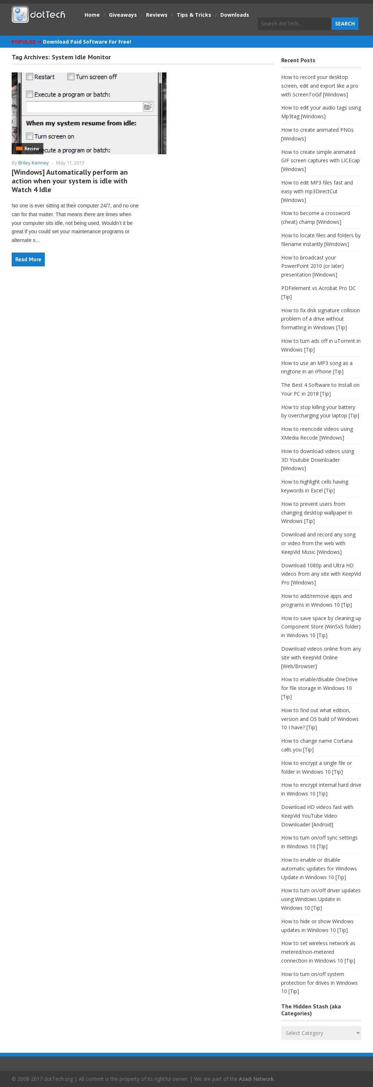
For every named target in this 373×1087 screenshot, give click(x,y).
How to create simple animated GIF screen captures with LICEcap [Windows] (320, 160)
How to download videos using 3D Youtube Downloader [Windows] (317, 460)
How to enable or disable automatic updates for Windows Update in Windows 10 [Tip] (319, 868)
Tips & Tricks (194, 14)
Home (92, 14)
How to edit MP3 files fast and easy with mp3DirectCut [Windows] (317, 191)
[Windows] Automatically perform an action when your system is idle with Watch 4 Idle (70, 180)
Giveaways (123, 14)
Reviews (157, 14)
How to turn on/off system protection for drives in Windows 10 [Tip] (319, 983)
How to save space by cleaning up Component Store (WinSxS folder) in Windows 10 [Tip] (321, 627)
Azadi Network (256, 1078)
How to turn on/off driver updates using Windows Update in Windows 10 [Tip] (321, 899)
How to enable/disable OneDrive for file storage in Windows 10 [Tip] (319, 688)
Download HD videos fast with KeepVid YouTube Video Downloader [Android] (317, 816)
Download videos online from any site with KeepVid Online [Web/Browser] (321, 657)
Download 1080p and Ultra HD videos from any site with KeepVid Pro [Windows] (321, 574)
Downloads (234, 14)
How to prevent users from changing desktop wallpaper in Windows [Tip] (316, 512)
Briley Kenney (33, 162)
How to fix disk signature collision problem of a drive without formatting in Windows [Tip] (320, 319)
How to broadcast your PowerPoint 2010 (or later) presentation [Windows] (312, 266)
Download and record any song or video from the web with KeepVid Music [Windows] (318, 543)
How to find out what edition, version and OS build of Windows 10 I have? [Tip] (320, 719)
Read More (28, 259)
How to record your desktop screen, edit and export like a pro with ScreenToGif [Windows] (319, 86)
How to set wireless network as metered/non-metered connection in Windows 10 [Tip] (318, 952)
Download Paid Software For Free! (87, 41)
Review (31, 149)
